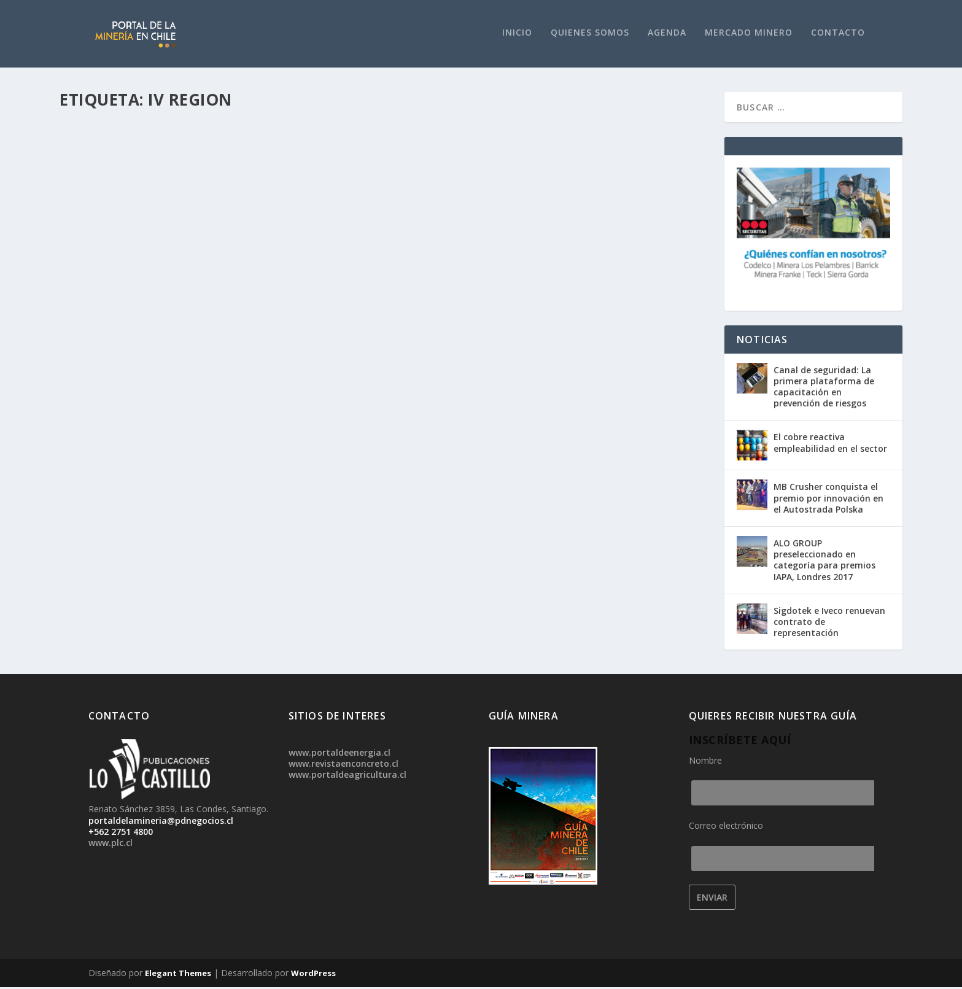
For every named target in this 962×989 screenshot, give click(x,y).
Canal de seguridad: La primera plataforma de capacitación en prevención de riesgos (824, 388)
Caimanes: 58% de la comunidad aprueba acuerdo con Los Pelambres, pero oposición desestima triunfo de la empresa (212, 150)
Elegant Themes (178, 974)
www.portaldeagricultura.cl (347, 776)
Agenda (667, 34)
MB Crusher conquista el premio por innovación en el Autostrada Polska (828, 499)
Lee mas (96, 266)
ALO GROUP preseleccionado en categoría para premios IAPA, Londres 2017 (824, 561)
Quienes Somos (590, 34)
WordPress (313, 974)
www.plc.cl (110, 844)
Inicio (517, 34)
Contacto (838, 34)
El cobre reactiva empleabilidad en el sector (830, 444)
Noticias (131, 181)
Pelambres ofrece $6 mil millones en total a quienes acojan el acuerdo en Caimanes (530, 144)
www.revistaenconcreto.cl (343, 765)
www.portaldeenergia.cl (339, 754)
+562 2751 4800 (120, 833)
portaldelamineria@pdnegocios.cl (160, 822)
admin (98, 181)
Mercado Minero (749, 34)
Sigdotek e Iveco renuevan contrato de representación (829, 623)
